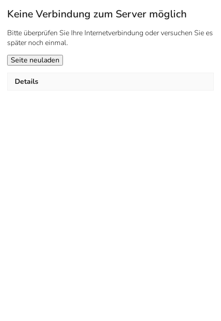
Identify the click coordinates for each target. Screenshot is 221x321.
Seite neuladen (35, 60)
